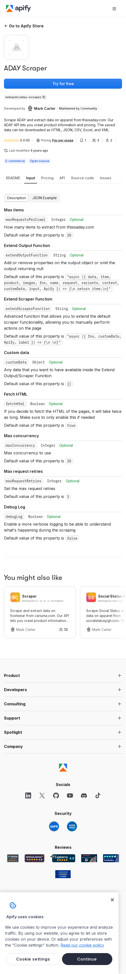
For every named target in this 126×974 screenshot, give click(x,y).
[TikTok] (98, 795)
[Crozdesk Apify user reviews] (62, 874)
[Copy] (25, 97)
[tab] (13, 178)
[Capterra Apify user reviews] (62, 858)
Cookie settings (33, 959)
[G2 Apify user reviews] (89, 858)
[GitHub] (56, 795)
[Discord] (84, 795)
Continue (87, 959)
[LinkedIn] (28, 795)
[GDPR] (54, 826)
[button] (63, 675)
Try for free (63, 83)
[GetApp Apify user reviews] (13, 858)
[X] (42, 795)
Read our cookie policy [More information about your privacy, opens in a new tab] (82, 945)
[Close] (112, 899)
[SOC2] (72, 826)
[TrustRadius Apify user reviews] (111, 858)
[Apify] (18, 8)
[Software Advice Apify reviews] (34, 858)
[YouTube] (70, 795)
